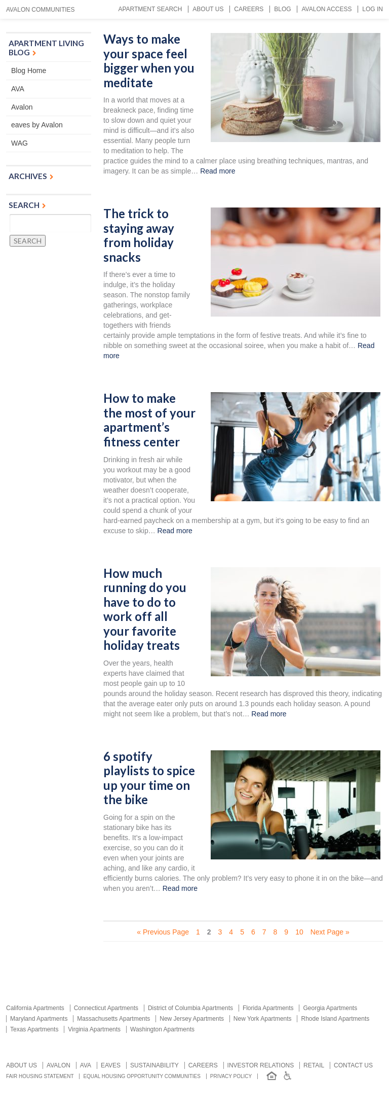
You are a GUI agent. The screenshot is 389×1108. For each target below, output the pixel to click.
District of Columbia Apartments (190, 1008)
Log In (372, 9)
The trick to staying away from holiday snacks (138, 235)
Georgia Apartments (330, 1008)
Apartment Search (150, 9)
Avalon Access (326, 9)
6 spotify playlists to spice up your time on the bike (149, 778)
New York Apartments (263, 1018)
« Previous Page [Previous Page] (163, 932)
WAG (19, 143)
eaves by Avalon (37, 125)
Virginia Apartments (94, 1029)
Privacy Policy (231, 1076)
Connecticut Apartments (106, 1008)
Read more (217, 171)
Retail (313, 1065)
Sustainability (154, 1065)
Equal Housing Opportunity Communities (142, 1076)
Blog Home (28, 70)
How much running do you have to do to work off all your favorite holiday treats (144, 609)
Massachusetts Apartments (113, 1018)
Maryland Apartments (38, 1018)
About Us (207, 9)
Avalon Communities (40, 9)
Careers (248, 9)
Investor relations (260, 1065)
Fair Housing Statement (40, 1076)
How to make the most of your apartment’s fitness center (149, 420)
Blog (282, 9)
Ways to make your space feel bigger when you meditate (148, 61)
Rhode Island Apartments (335, 1018)
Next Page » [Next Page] (329, 932)
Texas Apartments (34, 1029)
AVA (17, 89)
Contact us (353, 1065)
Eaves (111, 1065)
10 (299, 932)
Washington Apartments (162, 1029)
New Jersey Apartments (192, 1018)
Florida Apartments (268, 1008)
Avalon (22, 107)
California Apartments (35, 1008)
